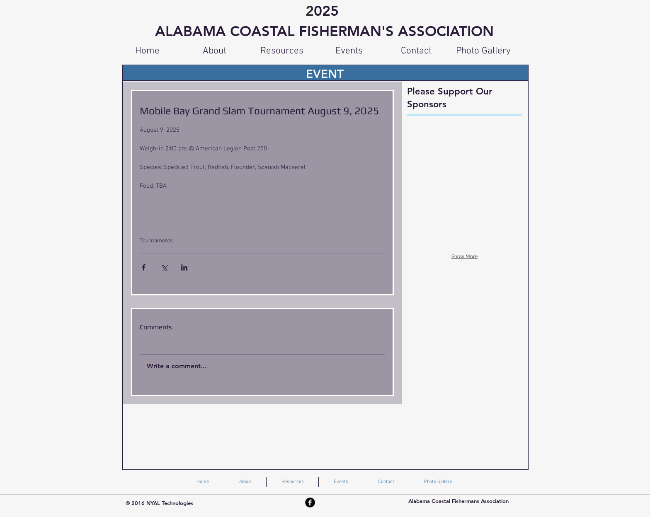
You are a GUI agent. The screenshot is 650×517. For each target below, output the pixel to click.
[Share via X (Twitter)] (164, 267)
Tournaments (156, 240)
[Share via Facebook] (144, 267)
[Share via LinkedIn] (184, 267)
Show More (464, 256)
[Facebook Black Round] (310, 502)
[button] (281, 50)
